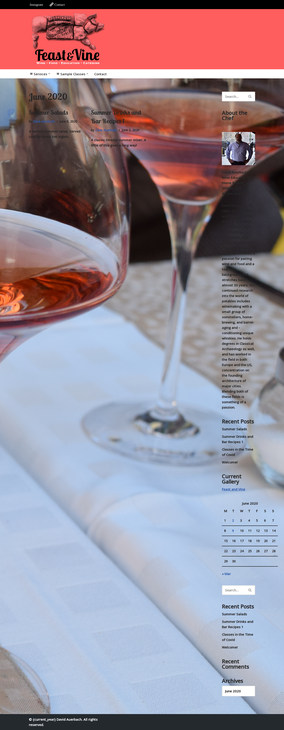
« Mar (226, 574)
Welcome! (230, 462)
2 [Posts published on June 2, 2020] (233, 521)
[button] (49, 74)
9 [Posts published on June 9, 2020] (233, 531)
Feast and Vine (233, 489)
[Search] (233, 96)
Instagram (36, 4)
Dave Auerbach (44, 122)
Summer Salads (48, 112)
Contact (57, 4)
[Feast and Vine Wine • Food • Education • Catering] (67, 39)
